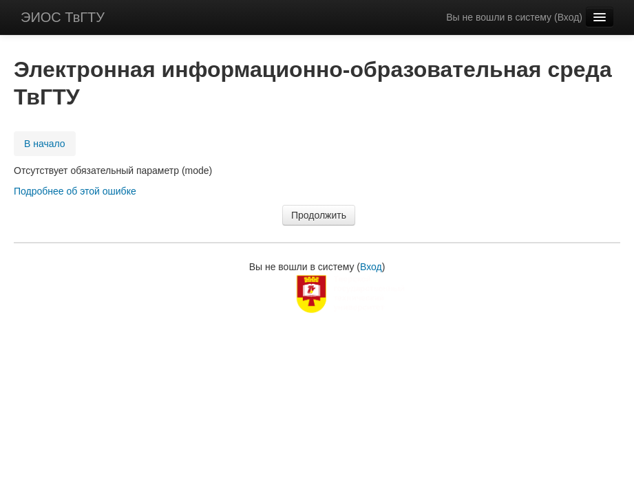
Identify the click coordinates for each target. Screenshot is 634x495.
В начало (44, 143)
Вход (569, 17)
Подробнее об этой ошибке (75, 191)
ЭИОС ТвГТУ (63, 17)
